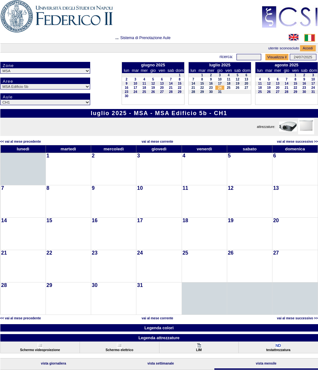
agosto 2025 (286, 65)
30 (126, 96)
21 (171, 87)
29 (179, 92)
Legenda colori (159, 327)
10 (135, 83)
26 (153, 92)
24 (135, 92)
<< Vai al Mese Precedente (20, 141)
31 (219, 92)
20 (162, 87)
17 (135, 87)
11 (144, 83)
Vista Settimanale (160, 363)
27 (162, 92)
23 (126, 92)
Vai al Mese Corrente (157, 141)
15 (179, 83)
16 (126, 87)
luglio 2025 (219, 65)
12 (153, 83)
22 (179, 87)
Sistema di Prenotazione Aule (145, 38)
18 (144, 87)
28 (171, 92)
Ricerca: (226, 56)
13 (162, 83)
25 (144, 92)
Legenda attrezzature (158, 337)
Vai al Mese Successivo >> (297, 141)
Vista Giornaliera (53, 363)
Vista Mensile (266, 363)
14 (171, 83)
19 (153, 87)
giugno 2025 (153, 65)
